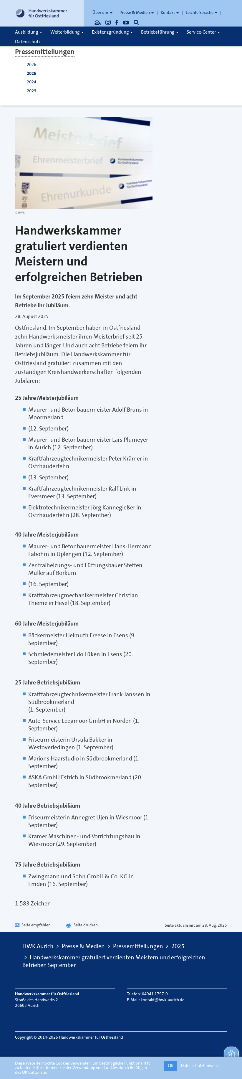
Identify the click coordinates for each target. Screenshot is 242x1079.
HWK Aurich (38, 946)
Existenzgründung (112, 32)
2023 (31, 91)
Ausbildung (28, 32)
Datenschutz (28, 41)
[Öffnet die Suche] (136, 22)
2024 (31, 82)
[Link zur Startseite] (41, 13)
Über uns (102, 12)
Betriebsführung (159, 32)
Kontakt (170, 12)
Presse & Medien (137, 12)
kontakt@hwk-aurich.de (162, 999)
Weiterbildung (67, 32)
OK (171, 1065)
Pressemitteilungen (44, 51)
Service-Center (203, 32)
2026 (31, 64)
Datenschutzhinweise (200, 1065)
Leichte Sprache (201, 12)
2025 (31, 73)
